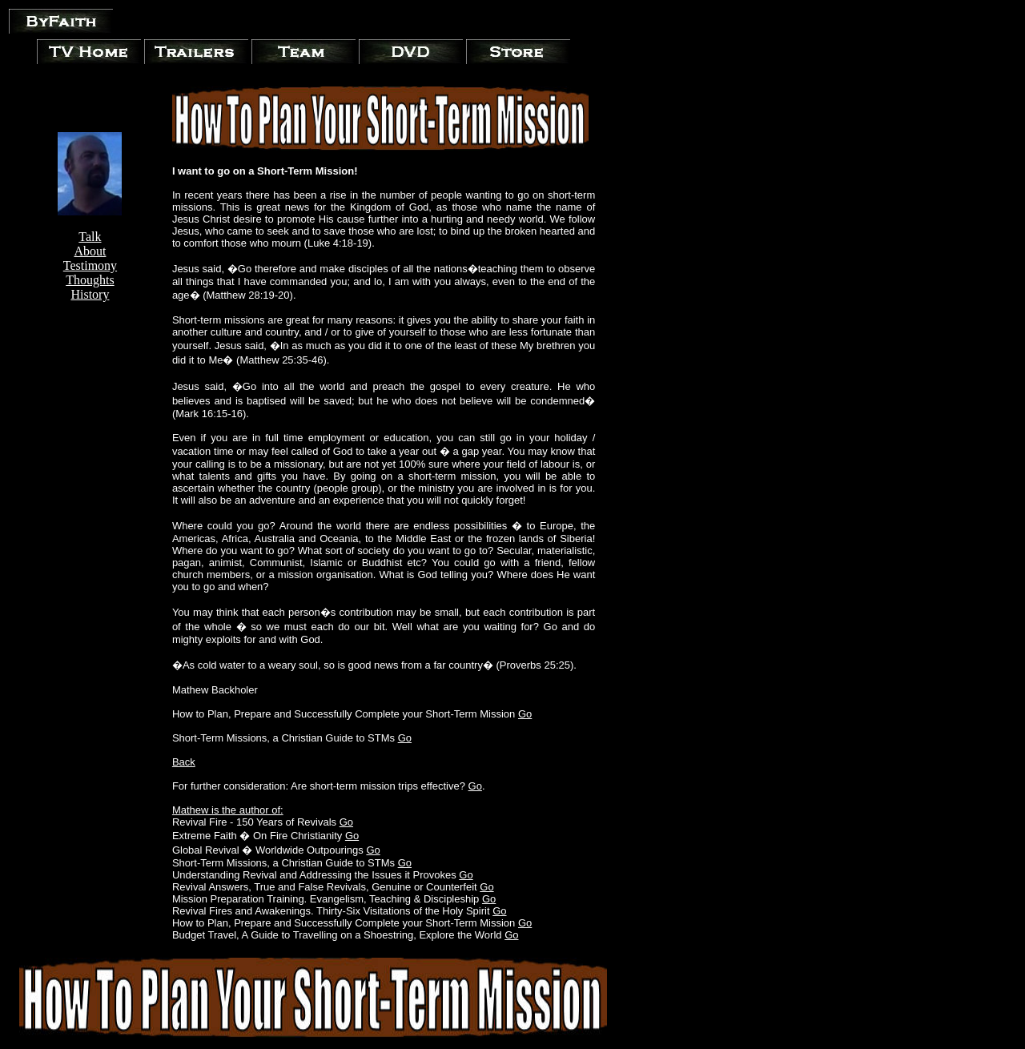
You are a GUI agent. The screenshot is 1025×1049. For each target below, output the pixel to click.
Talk (89, 236)
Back (183, 762)
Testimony (90, 265)
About (90, 251)
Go (525, 714)
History (89, 294)
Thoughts (90, 280)
